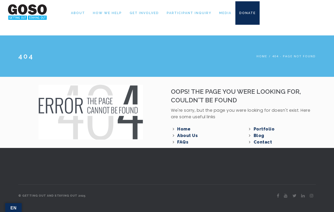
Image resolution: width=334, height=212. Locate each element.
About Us (187, 135)
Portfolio (264, 129)
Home (262, 56)
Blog (259, 135)
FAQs (182, 142)
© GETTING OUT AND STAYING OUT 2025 (51, 195)
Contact (263, 142)
